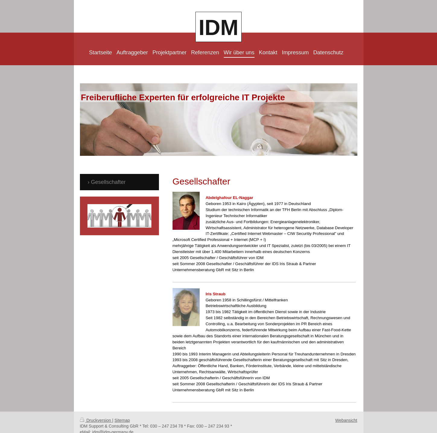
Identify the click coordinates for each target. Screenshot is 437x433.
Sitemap (122, 412)
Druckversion (96, 412)
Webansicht (346, 412)
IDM (219, 27)
